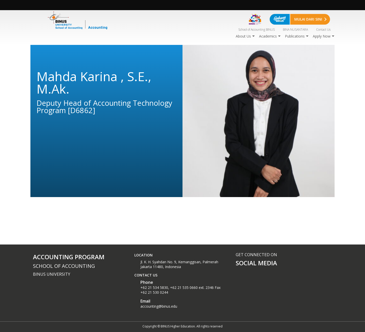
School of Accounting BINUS (256, 29)
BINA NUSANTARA (295, 29)
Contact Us (323, 29)
